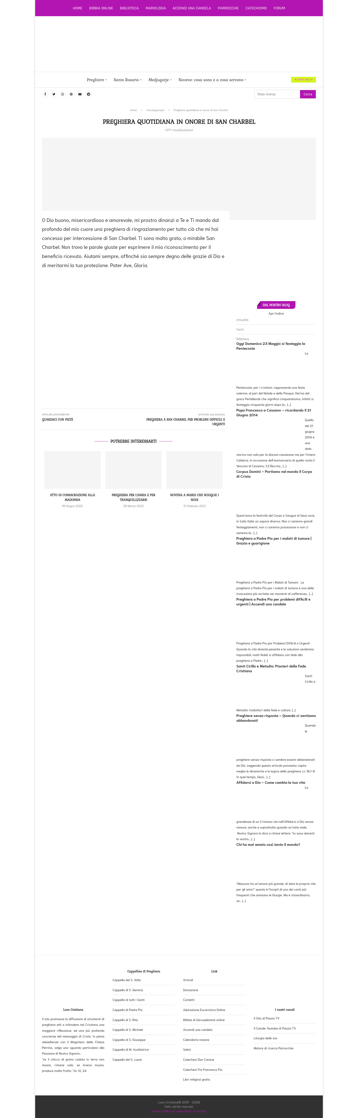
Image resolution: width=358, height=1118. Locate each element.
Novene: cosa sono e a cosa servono (211, 80)
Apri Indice (276, 313)
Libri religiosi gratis (196, 1079)
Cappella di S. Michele (128, 1029)
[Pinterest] (71, 94)
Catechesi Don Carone (198, 1059)
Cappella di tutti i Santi (129, 1000)
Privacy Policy (161, 1111)
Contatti (189, 1000)
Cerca (308, 94)
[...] (289, 404)
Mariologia (156, 8)
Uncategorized (155, 110)
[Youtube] (80, 94)
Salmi (187, 1049)
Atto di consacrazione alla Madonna (72, 497)
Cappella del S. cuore (127, 1059)
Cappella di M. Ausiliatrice (131, 1049)
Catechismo (256, 8)
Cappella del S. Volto (127, 980)
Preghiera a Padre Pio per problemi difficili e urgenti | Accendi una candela (273, 601)
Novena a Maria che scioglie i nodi (194, 497)
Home (77, 8)
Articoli (188, 980)
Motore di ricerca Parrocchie (273, 1048)
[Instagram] (62, 94)
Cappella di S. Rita (125, 1020)
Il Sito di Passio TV (267, 1018)
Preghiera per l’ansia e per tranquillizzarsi (133, 497)
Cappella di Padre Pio (127, 1010)
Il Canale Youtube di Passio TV (275, 1028)
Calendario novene (196, 1039)
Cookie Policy (183, 1111)
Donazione (190, 990)
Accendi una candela (192, 8)
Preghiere (95, 80)
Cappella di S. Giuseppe (129, 1039)
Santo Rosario (126, 80)
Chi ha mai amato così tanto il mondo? (268, 844)
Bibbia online (101, 8)
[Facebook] (45, 94)
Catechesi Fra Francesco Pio (202, 1069)
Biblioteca (129, 8)
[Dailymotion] (88, 94)
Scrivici (201, 1111)
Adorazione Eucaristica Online (204, 1010)
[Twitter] (54, 94)
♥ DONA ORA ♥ (304, 79)
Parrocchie (228, 8)
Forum (279, 8)
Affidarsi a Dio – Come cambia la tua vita (270, 782)
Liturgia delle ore (265, 1038)
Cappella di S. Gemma (128, 990)
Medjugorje (159, 80)
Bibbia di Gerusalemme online (204, 1020)
